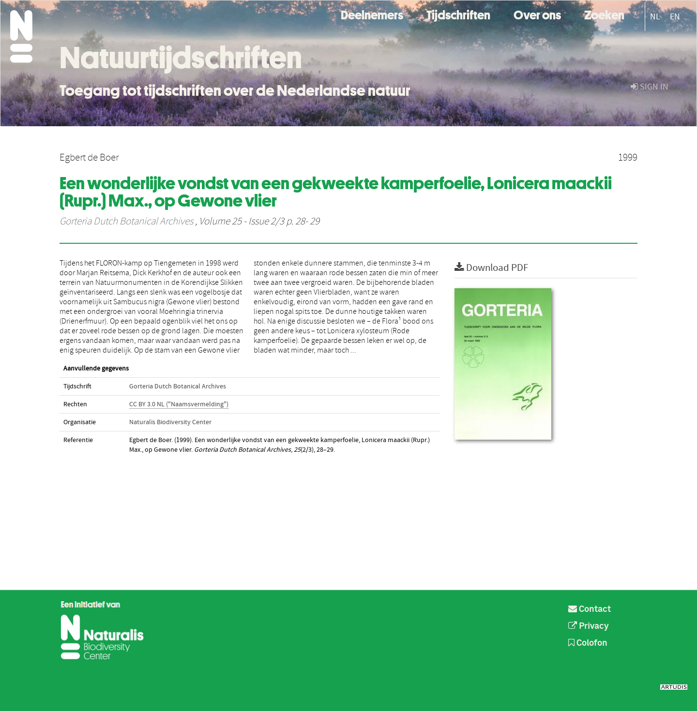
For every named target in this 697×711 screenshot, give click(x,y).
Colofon (587, 643)
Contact (589, 609)
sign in (649, 87)
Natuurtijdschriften (181, 57)
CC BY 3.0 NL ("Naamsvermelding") (178, 404)
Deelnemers (372, 14)
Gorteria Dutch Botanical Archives (126, 221)
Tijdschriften (458, 14)
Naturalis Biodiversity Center (170, 422)
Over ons (537, 14)
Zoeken (604, 14)
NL (655, 17)
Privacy (588, 626)
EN (675, 17)
